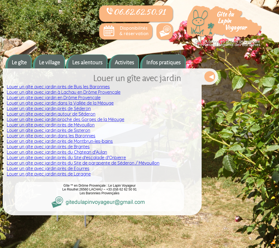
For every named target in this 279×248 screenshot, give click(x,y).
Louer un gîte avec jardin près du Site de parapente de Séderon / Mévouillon (83, 163)
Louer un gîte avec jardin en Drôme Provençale (54, 97)
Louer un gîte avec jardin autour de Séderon (51, 114)
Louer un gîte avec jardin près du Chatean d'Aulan (57, 152)
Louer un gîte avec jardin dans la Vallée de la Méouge (60, 103)
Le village (49, 62)
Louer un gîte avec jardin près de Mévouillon (51, 125)
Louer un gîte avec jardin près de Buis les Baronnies (58, 86)
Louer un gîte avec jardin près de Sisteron (48, 130)
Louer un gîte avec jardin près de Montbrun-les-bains (60, 141)
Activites (124, 62)
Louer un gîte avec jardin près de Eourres (48, 168)
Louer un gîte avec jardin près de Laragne (49, 174)
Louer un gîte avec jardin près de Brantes (48, 146)
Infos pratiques (163, 62)
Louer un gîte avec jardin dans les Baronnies (51, 135)
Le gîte (19, 62)
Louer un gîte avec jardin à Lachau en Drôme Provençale (63, 92)
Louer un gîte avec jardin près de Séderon (49, 108)
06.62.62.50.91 (136, 11)
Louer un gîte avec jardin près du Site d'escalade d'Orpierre (66, 157)
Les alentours (87, 62)
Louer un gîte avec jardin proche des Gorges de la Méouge (65, 119)
